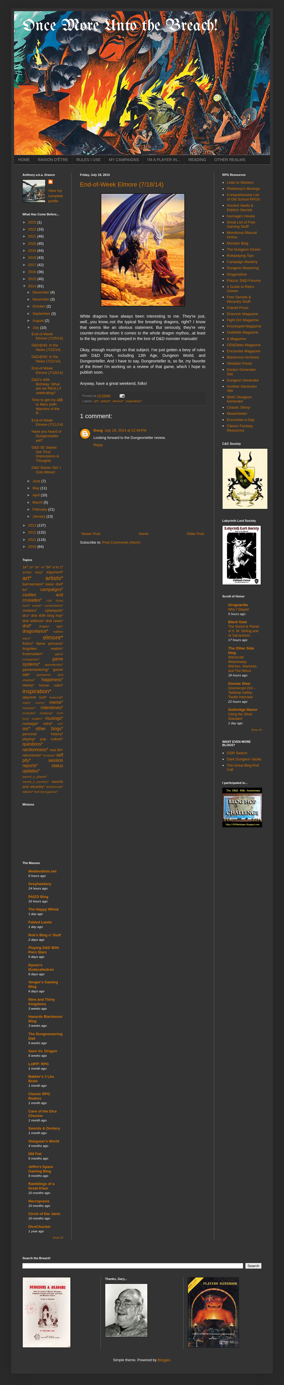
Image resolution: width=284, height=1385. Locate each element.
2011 (32, 539)
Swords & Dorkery (44, 1128)
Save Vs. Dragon (42, 1051)
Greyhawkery (39, 884)
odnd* (48, 723)
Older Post (195, 534)
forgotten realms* (42, 648)
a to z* (58, 567)
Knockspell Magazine (244, 326)
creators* (29, 610)
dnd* (26, 625)
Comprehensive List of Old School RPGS (243, 197)
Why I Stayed (238, 609)
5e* (49, 567)
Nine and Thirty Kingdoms (41, 1001)
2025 (32, 222)
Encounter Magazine (243, 351)
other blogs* (49, 728)
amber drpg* (32, 572)
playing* (28, 739)
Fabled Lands (40, 922)
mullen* (37, 718)
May (36, 488)
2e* (31, 567)
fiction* (27, 643)
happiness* (52, 679)
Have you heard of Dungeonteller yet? (46, 435)
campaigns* (51, 589)
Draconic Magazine (242, 314)
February (40, 509)
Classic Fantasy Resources (240, 428)
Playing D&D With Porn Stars (43, 950)
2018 (32, 257)
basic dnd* (54, 584)
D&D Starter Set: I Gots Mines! (46, 469)
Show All (58, 1237)
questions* (32, 744)
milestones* (51, 707)
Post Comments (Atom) (121, 542)
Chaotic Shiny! (238, 407)
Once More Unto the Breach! (120, 26)
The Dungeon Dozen (243, 249)
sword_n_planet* (34, 776)
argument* (54, 572)
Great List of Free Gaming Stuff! (241, 224)
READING (197, 159)
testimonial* (54, 786)
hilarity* (28, 685)
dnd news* (54, 621)
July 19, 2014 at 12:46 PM (125, 430)
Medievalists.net (42, 871)
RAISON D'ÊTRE (53, 159)
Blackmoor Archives (243, 357)
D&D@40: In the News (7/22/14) (45, 347)
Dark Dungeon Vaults (244, 759)
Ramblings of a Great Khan (41, 1186)
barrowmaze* (33, 584)
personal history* (42, 734)
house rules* (51, 685)
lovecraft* (56, 697)
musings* (54, 718)
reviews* (49, 755)
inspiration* (134, 401)
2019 (32, 250)
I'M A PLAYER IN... (163, 159)
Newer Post (90, 534)
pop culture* (51, 739)
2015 (32, 279)
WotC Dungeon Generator (239, 399)
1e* (25, 567)
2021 (32, 236)
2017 (32, 265)
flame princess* (49, 643)
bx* (25, 590)
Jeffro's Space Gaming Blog (40, 1169)
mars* (26, 702)
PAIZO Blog (38, 897)
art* (96, 401)
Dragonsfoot (237, 274)
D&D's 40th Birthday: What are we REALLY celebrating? (46, 386)
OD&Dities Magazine (244, 345)
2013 (32, 525)
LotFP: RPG (38, 1064)
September (42, 313)
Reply (98, 445)
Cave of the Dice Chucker (42, 1113)
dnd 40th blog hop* (47, 615)
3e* (37, 567)
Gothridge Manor (243, 709)
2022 (32, 229)
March (38, 502)
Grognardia (238, 605)
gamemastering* (35, 669)
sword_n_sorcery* (35, 781)
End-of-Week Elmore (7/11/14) (47, 422)
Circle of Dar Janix (44, 1214)
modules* (29, 713)
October (40, 306)
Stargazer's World (43, 1141)
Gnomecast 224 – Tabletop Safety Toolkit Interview (241, 692)
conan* (37, 605)
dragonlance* (35, 631)
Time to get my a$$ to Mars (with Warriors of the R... (47, 406)
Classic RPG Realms (39, 1096)
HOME (24, 159)
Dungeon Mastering (242, 268)
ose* (60, 723)
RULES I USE (88, 159)
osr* (26, 728)
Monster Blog (237, 243)
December (42, 292)
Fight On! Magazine (242, 320)
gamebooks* (54, 664)
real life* (56, 750)
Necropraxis (38, 1201)
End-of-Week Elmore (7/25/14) (47, 336)
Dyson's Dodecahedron (41, 967)
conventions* (53, 605)
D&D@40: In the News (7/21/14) (45, 359)
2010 (32, 546)
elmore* (118, 401)
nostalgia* (30, 723)
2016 (32, 272)
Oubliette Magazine (242, 332)
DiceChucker (39, 1227)
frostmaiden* (32, 654)
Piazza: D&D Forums (244, 280)
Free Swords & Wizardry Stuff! (239, 299)
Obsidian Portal (239, 363)
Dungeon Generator (243, 380)
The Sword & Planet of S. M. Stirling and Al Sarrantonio (243, 631)
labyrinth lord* (34, 697)
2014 (32, 286)
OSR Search (237, 753)
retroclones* (32, 755)
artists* (106, 401)
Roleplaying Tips (240, 255)
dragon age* (51, 626)
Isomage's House (241, 216)
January (40, 516)
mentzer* (29, 708)
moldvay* (46, 713)
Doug (98, 430)
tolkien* (27, 791)
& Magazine (236, 339)
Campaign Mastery (242, 262)
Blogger (164, 1360)
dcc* (25, 615)
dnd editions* (33, 621)
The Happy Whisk (43, 909)
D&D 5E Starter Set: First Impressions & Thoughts (45, 454)
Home (143, 534)
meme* (56, 702)
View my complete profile (55, 195)
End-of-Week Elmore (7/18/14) (122, 184)
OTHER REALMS (229, 159)
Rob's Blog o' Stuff (44, 935)
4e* (43, 567)
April (37, 495)
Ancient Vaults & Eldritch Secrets (240, 207)
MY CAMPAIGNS (124, 159)
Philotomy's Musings (243, 189)
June (37, 481)
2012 (32, 532)
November (42, 299)
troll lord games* (46, 791)
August (39, 320)
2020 (32, 243)
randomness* (35, 749)
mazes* (40, 702)
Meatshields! (237, 413)
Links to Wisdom (240, 182)
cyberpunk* (54, 610)
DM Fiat (35, 1154)
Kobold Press (237, 308)
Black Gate (237, 622)
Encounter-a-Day (240, 420)
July (36, 327)
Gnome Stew (239, 683)
